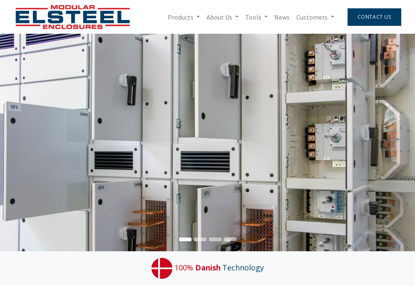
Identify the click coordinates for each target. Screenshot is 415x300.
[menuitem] (282, 17)
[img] (398, 142)
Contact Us (374, 16)
